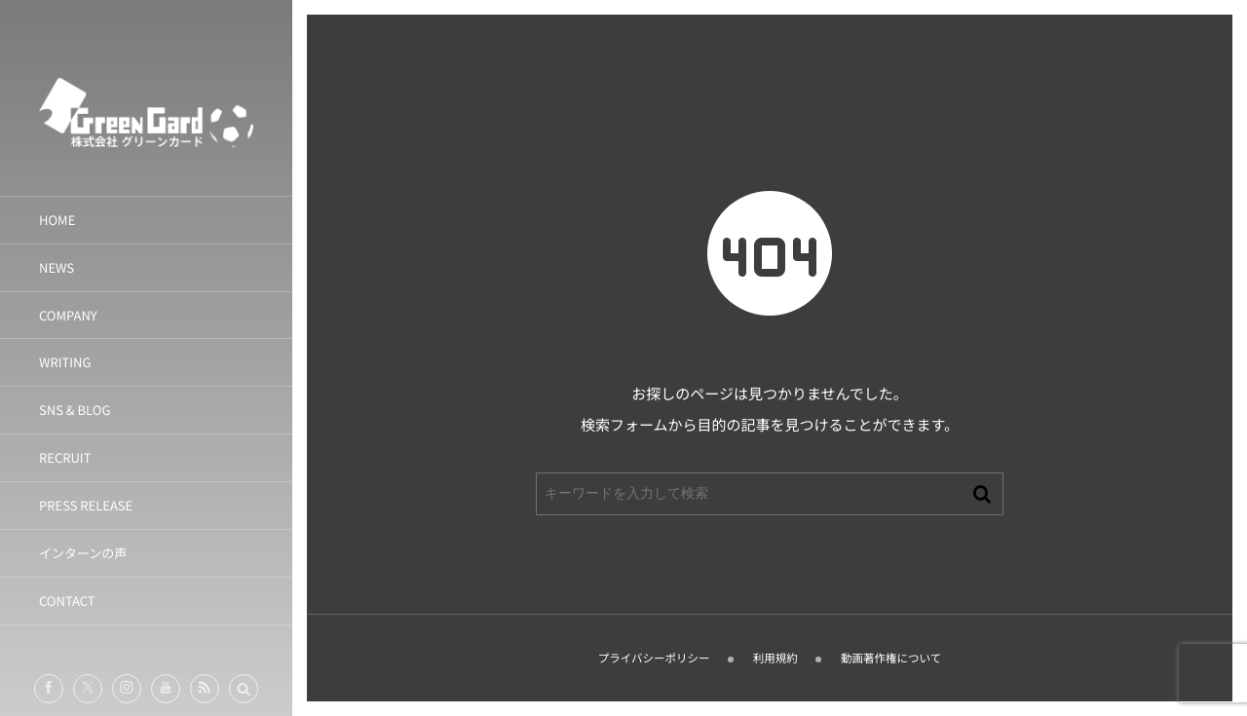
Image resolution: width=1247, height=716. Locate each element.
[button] (243, 688)
